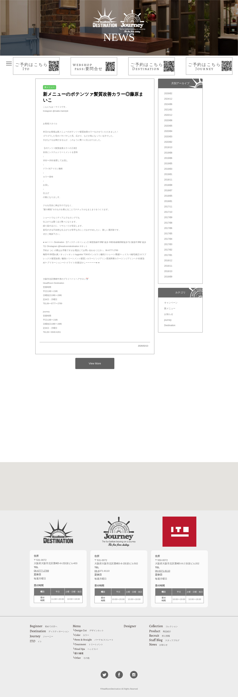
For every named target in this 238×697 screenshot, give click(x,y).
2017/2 (168, 249)
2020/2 (168, 142)
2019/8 (168, 152)
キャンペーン (171, 302)
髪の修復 (79, 653)
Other (82, 658)
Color (82, 635)
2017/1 (168, 255)
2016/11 (168, 266)
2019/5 (168, 163)
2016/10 (168, 271)
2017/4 (168, 239)
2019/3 (168, 169)
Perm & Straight (94, 639)
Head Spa (86, 649)
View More (95, 363)
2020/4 (168, 131)
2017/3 (168, 244)
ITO (36, 641)
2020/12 (168, 115)
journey (167, 320)
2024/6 (168, 104)
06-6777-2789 (41, 570)
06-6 (96, 571)
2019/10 (168, 147)
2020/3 (168, 136)
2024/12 (168, 99)
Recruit (159, 635)
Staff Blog (164, 640)
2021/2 (168, 109)
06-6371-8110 (162, 571)
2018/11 (168, 179)
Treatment (89, 644)
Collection (163, 626)
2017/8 (168, 222)
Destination (169, 325)
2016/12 (168, 260)
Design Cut (89, 630)
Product (160, 631)
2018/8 (168, 185)
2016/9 (168, 276)
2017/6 (168, 228)
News (158, 644)
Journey (41, 636)
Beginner (43, 626)
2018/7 (168, 190)
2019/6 (168, 158)
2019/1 (168, 174)
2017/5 (168, 233)
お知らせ (168, 314)
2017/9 (168, 217)
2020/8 (168, 120)
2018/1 (168, 201)
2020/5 (168, 125)
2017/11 (168, 206)
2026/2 (168, 93)
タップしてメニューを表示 (9, 63)
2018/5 (168, 196)
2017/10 (168, 212)
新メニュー (169, 308)
